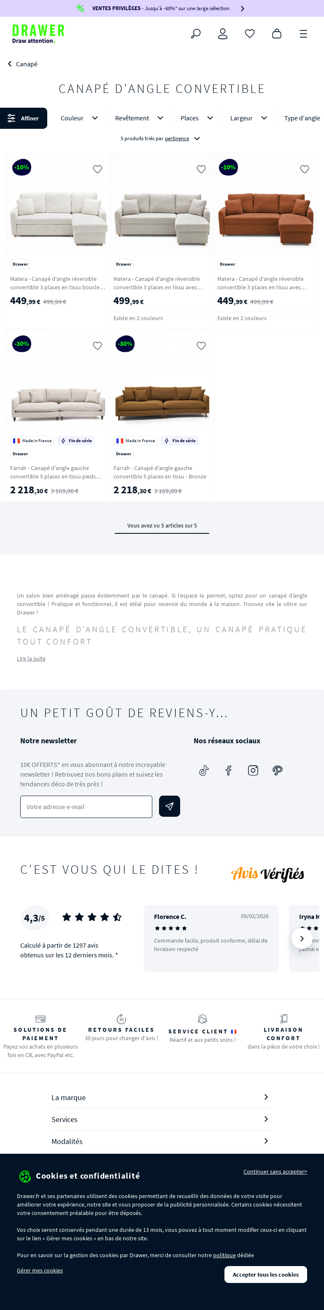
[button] (162, 128)
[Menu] (303, 32)
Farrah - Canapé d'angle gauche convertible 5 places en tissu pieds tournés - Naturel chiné (53, 476)
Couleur (81, 118)
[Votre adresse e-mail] (86, 807)
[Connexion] (222, 34)
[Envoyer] (169, 806)
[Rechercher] (195, 34)
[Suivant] (302, 938)
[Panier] (276, 32)
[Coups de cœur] (249, 32)
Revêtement (141, 118)
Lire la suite (31, 658)
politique (224, 1255)
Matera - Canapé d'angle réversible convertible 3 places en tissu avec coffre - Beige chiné (156, 287)
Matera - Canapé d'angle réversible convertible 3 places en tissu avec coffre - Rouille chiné (260, 287)
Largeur (250, 118)
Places (198, 118)
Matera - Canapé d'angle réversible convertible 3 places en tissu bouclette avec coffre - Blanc (58, 287)
